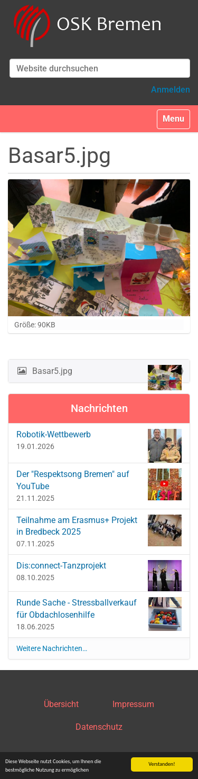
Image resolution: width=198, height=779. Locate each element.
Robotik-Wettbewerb (99, 442)
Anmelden (170, 90)
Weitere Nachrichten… (51, 648)
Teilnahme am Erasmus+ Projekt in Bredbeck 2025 (99, 530)
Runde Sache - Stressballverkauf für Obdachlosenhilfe (99, 614)
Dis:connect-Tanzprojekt (99, 573)
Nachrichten (99, 408)
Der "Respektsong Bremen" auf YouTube (99, 484)
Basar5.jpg (106, 374)
